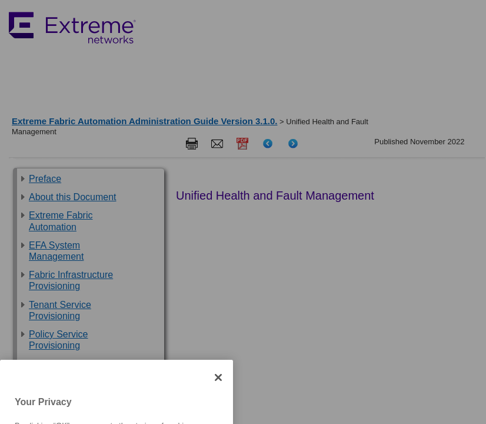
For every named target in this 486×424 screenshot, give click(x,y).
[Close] (218, 389)
